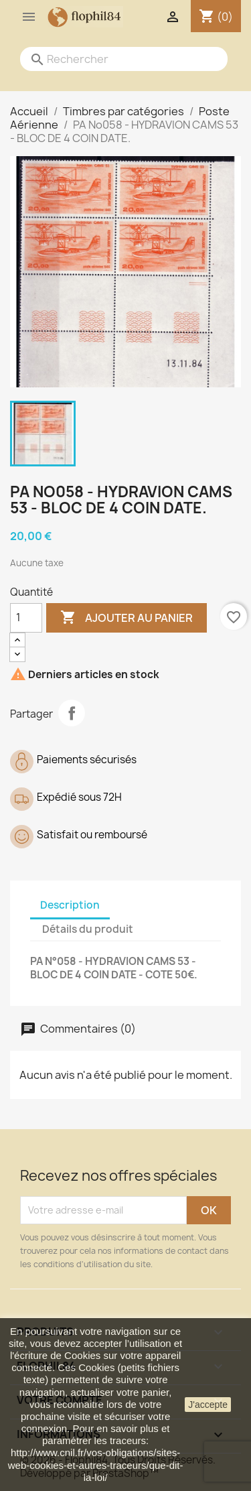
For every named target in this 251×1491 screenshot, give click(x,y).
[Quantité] (26, 618)
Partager (71, 713)
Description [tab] (70, 905)
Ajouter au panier (126, 618)
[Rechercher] (110, 59)
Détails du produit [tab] (87, 929)
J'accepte (208, 1404)
